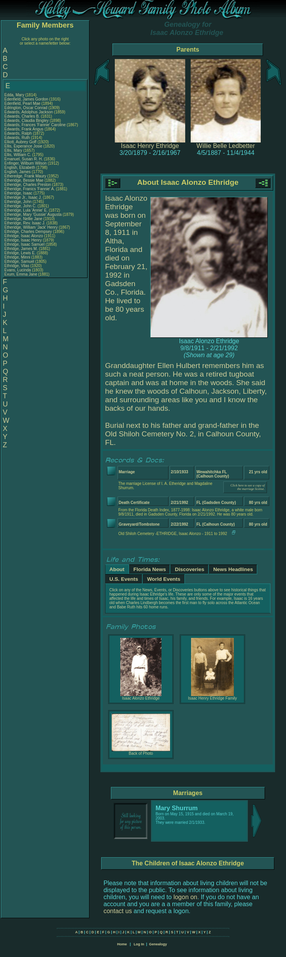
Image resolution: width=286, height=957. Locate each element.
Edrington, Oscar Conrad (25, 108)
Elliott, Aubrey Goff (20, 142)
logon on (185, 897)
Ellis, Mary (13, 150)
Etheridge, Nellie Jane (23, 219)
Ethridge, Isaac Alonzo (23, 236)
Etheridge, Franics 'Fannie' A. (29, 189)
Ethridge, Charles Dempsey (28, 231)
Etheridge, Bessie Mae (24, 180)
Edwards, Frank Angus (24, 129)
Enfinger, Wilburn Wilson (25, 163)
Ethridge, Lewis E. (20, 253)
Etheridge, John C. (20, 206)
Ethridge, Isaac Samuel (24, 244)
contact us (118, 911)
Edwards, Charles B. (22, 116)
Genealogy (158, 944)
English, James (18, 172)
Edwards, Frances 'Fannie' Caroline (35, 125)
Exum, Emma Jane (20, 274)
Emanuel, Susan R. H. (23, 159)
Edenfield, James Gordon (26, 99)
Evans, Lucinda (18, 270)
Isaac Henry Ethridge (150, 145)
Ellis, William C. (17, 155)
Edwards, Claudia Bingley (26, 120)
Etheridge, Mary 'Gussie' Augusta (32, 214)
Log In (138, 944)
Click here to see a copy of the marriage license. (247, 487)
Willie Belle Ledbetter (226, 145)
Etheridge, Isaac (18, 193)
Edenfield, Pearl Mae (22, 103)
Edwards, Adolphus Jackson (28, 112)
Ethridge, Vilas (17, 266)
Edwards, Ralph (18, 133)
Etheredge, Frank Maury (25, 176)
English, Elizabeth (20, 167)
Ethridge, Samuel (19, 261)
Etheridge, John (18, 202)
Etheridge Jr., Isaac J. (23, 197)
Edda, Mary (14, 95)
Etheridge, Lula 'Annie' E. (26, 210)
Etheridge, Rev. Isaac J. (24, 223)
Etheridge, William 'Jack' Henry (31, 227)
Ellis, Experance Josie (23, 146)
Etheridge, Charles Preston (27, 184)
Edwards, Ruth (17, 137)
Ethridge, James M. (21, 249)
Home (122, 944)
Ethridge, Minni (17, 257)
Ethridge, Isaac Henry (23, 240)
